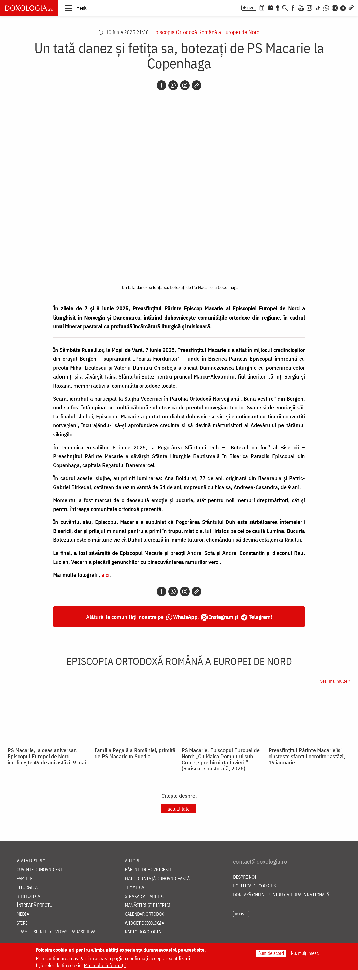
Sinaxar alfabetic (144, 896)
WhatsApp (185, 616)
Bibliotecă (28, 896)
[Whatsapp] (173, 85)
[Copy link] (196, 85)
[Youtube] (301, 7)
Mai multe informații (105, 965)
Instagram (221, 616)
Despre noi (244, 877)
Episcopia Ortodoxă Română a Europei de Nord (206, 32)
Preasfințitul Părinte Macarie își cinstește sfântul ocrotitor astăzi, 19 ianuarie (306, 756)
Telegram (260, 616)
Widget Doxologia (144, 923)
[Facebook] (293, 7)
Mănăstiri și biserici (148, 905)
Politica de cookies (254, 886)
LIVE (251, 8)
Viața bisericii (33, 861)
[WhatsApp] (326, 7)
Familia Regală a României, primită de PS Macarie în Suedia (135, 753)
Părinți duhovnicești (148, 870)
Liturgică (27, 887)
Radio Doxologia (143, 932)
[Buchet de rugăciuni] (277, 7)
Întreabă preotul (35, 905)
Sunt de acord (271, 953)
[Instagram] (309, 7)
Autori (132, 861)
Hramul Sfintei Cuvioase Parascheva (56, 932)
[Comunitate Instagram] (334, 7)
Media (23, 914)
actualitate (179, 808)
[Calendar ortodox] (261, 7)
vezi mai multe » (335, 681)
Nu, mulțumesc (305, 953)
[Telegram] (343, 7)
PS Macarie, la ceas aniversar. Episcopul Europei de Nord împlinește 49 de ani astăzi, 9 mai (47, 756)
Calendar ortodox (144, 914)
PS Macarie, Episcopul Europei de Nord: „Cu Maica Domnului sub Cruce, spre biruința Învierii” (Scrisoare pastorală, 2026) (221, 759)
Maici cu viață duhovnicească (157, 878)
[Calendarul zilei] (270, 7)
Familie (24, 878)
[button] (76, 8)
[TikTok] (317, 7)
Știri (22, 923)
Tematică (134, 887)
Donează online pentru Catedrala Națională (281, 895)
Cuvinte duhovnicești (40, 870)
